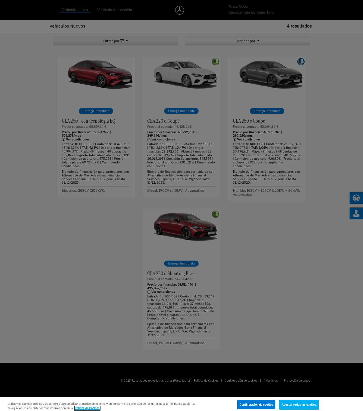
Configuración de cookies (256, 406)
